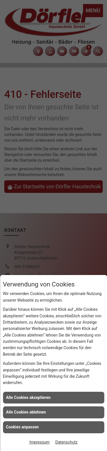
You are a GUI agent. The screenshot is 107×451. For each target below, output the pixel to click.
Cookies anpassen (22, 427)
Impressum (39, 442)
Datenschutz (66, 442)
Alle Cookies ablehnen (26, 412)
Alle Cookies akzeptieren (28, 397)
